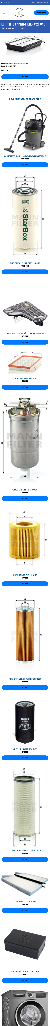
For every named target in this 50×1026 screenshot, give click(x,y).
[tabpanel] (25, 46)
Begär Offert (41, 13)
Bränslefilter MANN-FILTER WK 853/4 (25, 490)
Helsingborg (6, 2)
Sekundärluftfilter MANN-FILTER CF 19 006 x (25, 851)
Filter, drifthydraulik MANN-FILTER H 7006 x (25, 679)
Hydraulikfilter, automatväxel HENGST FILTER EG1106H (25, 333)
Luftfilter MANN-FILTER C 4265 (25, 378)
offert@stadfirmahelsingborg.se (40, 2)
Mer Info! (25, 77)
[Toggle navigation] (3, 12)
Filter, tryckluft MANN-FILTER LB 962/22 (25, 263)
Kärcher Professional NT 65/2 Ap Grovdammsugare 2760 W (25, 156)
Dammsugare (23, 63)
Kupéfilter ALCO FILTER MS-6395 (25, 901)
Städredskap (14, 63)
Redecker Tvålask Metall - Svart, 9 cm (25, 972)
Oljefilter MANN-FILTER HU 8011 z (25, 575)
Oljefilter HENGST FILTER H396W (25, 749)
